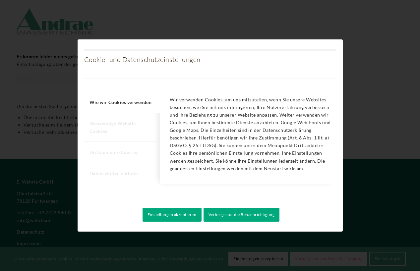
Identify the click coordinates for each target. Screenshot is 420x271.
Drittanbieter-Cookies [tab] (114, 152)
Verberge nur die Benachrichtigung (242, 214)
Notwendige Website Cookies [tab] (113, 127)
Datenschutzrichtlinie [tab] (114, 173)
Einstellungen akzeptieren (172, 214)
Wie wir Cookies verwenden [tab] (121, 102)
